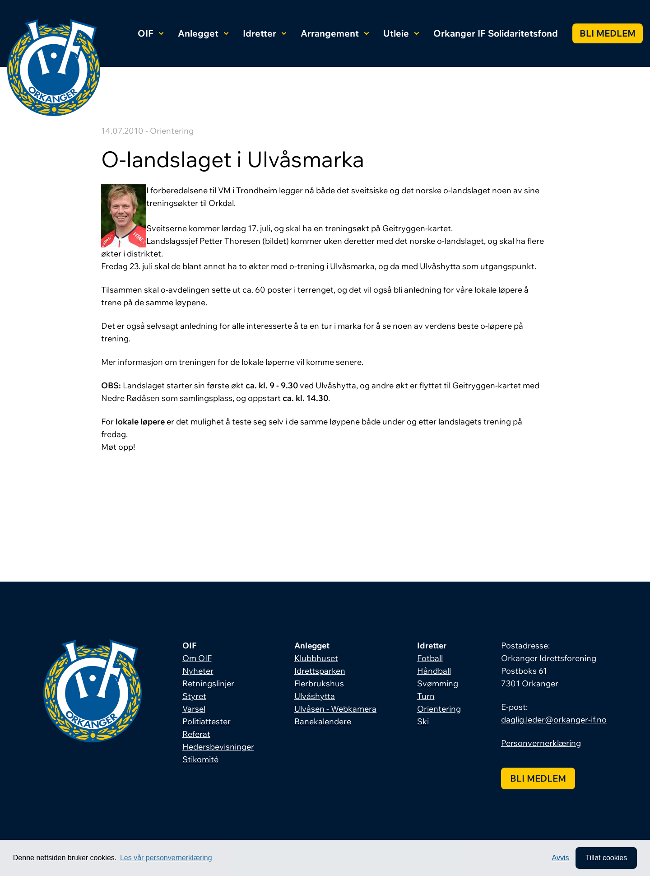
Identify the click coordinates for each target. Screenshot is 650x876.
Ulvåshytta (314, 696)
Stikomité (200, 759)
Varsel (193, 709)
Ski (423, 721)
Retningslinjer (208, 683)
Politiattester (206, 721)
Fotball (430, 658)
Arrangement (335, 33)
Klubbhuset (316, 658)
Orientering (439, 709)
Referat (196, 734)
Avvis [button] (560, 858)
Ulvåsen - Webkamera (335, 709)
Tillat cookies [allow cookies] (606, 858)
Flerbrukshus (319, 683)
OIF (150, 33)
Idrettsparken (319, 671)
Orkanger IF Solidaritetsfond (495, 33)
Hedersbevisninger (218, 746)
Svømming (437, 683)
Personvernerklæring (541, 743)
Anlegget (203, 33)
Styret (194, 696)
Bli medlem (608, 33)
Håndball (434, 671)
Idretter (264, 33)
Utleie (401, 33)
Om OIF (197, 658)
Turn (426, 696)
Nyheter (198, 671)
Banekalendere (322, 721)
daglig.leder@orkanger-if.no (554, 719)
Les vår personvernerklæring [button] (166, 858)
